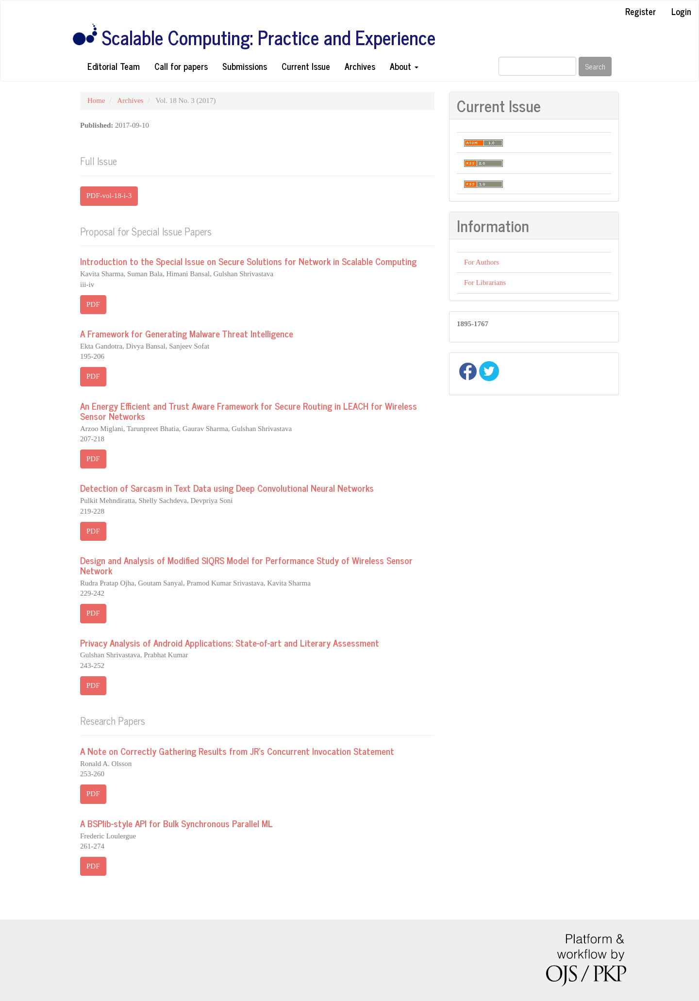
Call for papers (181, 66)
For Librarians (485, 282)
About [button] (404, 66)
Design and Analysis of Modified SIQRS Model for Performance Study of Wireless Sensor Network (246, 565)
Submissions (244, 66)
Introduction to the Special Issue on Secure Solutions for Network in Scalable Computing (248, 260)
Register (640, 11)
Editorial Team (113, 66)
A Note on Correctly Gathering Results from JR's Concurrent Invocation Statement (237, 750)
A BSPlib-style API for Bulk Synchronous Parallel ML (176, 823)
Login (681, 11)
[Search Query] (537, 66)
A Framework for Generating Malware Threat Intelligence (186, 333)
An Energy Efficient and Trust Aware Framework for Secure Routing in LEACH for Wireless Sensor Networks (248, 410)
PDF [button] (93, 304)
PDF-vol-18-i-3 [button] (109, 196)
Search (595, 66)
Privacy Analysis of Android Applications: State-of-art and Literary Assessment (229, 642)
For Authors (481, 262)
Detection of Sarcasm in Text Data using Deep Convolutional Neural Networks (227, 487)
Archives (360, 66)
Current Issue (306, 66)
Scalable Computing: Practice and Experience (268, 37)
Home (96, 100)
